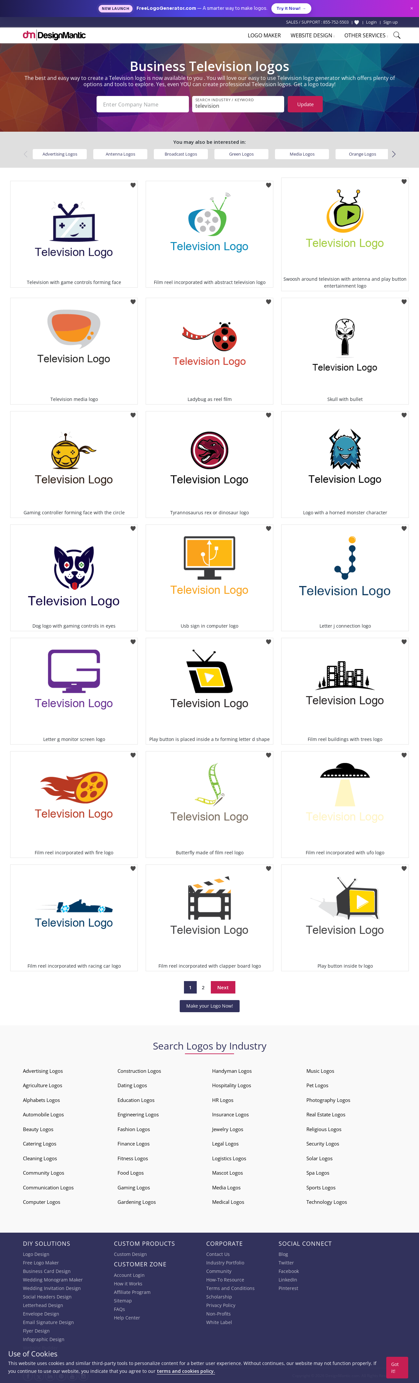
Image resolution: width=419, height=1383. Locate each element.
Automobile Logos (43, 1114)
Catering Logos (39, 1143)
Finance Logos (134, 1143)
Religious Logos (323, 1129)
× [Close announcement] (411, 8)
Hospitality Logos (231, 1085)
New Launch (115, 9)
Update (305, 104)
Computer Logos (41, 1202)
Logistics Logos (229, 1158)
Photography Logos (328, 1100)
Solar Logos (319, 1158)
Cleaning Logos (40, 1158)
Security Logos (322, 1143)
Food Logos (131, 1172)
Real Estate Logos (325, 1114)
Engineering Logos (138, 1114)
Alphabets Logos (41, 1100)
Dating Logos (132, 1085)
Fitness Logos (133, 1158)
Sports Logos (321, 1187)
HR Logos (222, 1100)
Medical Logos (228, 1202)
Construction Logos (139, 1071)
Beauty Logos (38, 1129)
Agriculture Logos (42, 1085)
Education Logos (136, 1100)
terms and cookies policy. (186, 1371)
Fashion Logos (134, 1129)
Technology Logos (326, 1202)
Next (223, 987)
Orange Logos (362, 154)
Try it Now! (291, 8)
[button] (393, 154)
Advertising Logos (60, 154)
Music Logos (320, 1071)
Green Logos (241, 154)
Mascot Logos (227, 1172)
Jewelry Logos (227, 1129)
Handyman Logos (232, 1071)
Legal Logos (225, 1143)
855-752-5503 (336, 22)
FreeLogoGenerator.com (166, 8)
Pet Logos (317, 1085)
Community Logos (43, 1172)
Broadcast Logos (181, 154)
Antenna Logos (120, 154)
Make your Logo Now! (209, 1006)
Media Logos (302, 154)
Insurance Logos (230, 1114)
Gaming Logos (134, 1187)
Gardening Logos (137, 1202)
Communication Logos (48, 1187)
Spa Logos (317, 1172)
